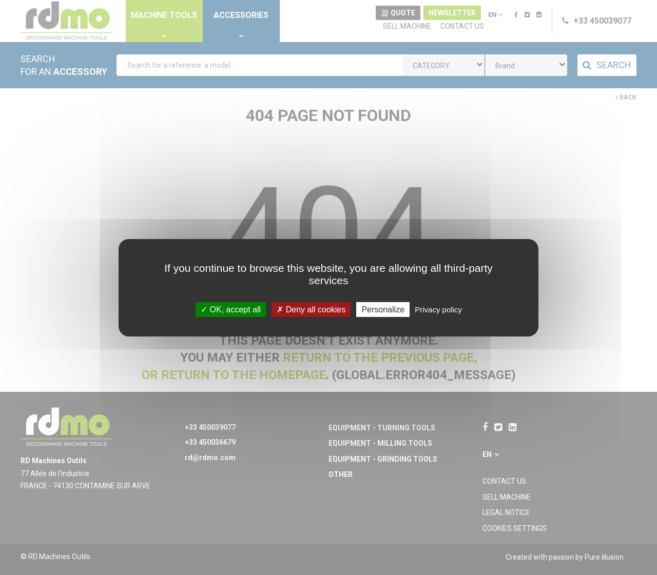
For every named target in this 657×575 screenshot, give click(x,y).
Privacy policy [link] (438, 309)
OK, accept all (231, 309)
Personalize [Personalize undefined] (382, 309)
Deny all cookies (311, 309)
